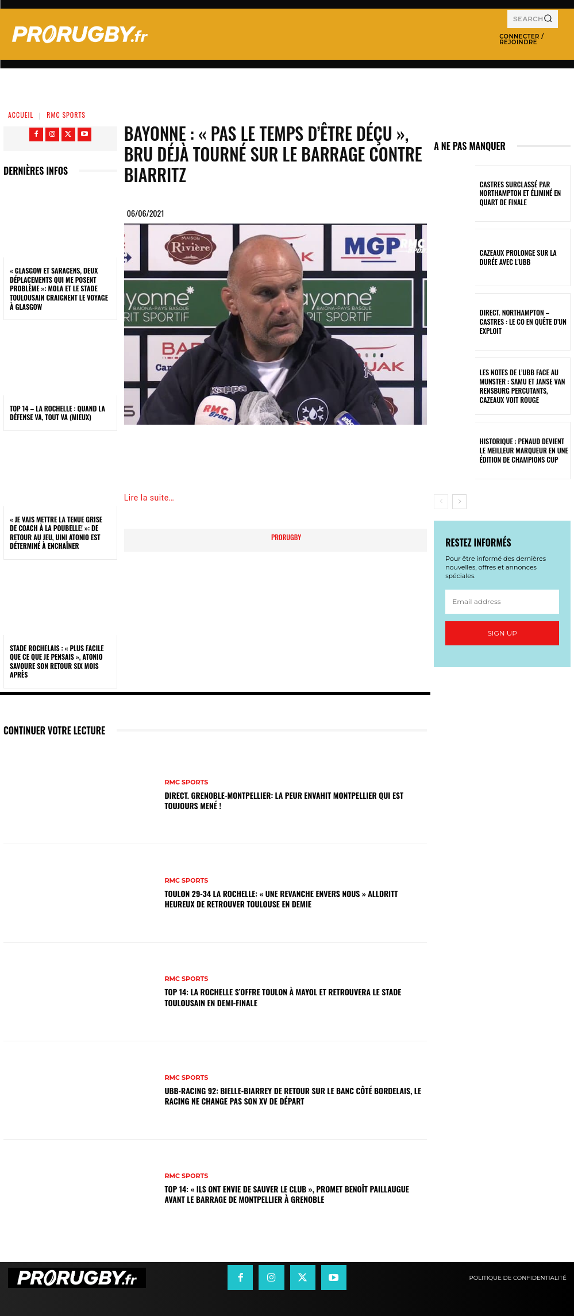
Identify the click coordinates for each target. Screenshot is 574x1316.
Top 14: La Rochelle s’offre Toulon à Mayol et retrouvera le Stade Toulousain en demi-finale (282, 997)
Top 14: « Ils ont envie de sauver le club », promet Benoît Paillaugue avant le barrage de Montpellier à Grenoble (286, 1194)
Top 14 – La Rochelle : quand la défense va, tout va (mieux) (57, 412)
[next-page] (459, 501)
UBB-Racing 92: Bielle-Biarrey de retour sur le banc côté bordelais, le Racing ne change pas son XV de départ (292, 1095)
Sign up (502, 633)
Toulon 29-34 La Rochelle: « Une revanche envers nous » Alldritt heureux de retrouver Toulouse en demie (281, 898)
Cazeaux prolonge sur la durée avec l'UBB (523, 257)
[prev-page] (441, 501)
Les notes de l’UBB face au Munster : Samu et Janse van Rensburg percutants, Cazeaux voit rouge (518, 386)
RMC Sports (66, 115)
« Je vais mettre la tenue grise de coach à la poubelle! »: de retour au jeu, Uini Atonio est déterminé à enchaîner (56, 532)
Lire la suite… (149, 497)
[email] (502, 602)
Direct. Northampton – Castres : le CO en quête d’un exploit (524, 321)
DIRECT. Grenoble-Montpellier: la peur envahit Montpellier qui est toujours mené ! (283, 800)
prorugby (286, 537)
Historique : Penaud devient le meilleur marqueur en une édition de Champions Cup (521, 450)
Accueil (20, 115)
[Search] (548, 19)
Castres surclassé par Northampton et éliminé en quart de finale (516, 193)
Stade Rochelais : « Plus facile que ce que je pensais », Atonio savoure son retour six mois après (57, 661)
